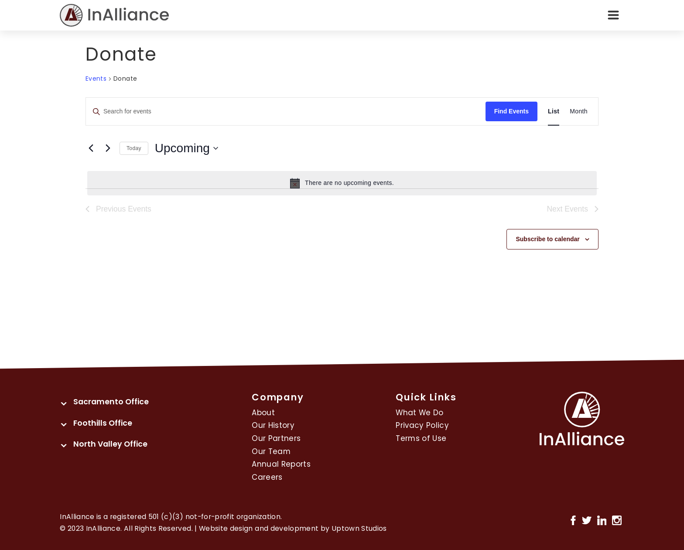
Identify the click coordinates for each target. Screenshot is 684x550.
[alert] (342, 183)
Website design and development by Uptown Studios (293, 528)
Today (134, 148)
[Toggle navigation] (613, 15)
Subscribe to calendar (547, 239)
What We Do (420, 412)
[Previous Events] (91, 148)
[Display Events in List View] (553, 111)
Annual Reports (281, 464)
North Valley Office (110, 444)
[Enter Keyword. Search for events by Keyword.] (286, 111)
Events (96, 79)
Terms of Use (421, 438)
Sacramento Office (111, 401)
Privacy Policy (422, 425)
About (263, 412)
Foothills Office (102, 423)
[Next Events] (108, 148)
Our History (273, 425)
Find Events (511, 111)
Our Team (271, 451)
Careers (267, 477)
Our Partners (276, 438)
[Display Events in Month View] (579, 111)
